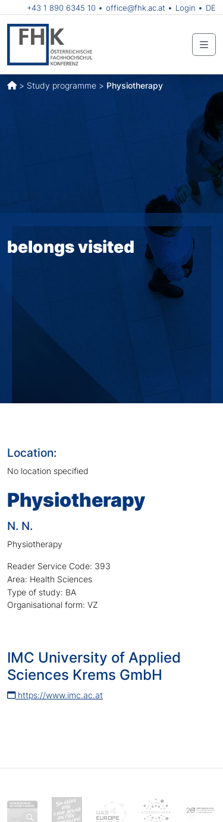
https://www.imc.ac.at (55, 695)
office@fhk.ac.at (135, 7)
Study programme (61, 85)
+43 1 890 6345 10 (61, 7)
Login (185, 7)
